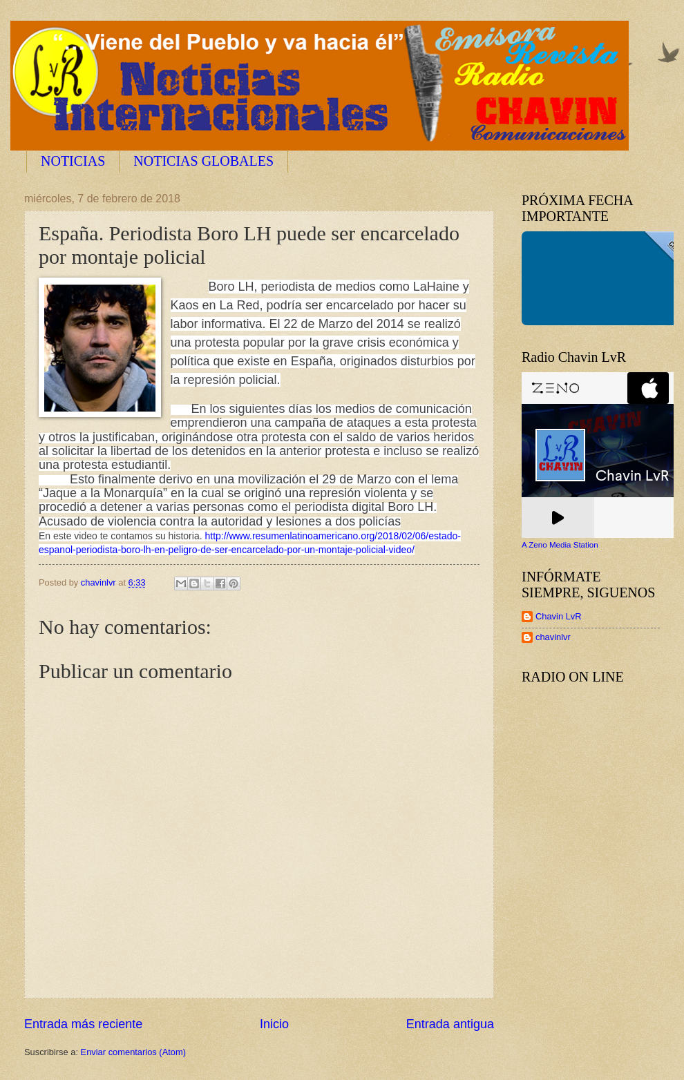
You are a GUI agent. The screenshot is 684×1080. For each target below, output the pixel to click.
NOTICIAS (73, 160)
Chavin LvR (558, 616)
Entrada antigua (450, 1024)
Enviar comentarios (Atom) (133, 1052)
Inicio (274, 1024)
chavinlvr (553, 637)
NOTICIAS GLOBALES (203, 160)
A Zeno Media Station (560, 544)
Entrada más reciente (83, 1024)
